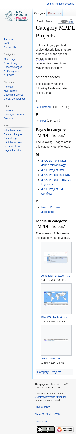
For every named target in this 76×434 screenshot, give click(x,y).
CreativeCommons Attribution (50, 397)
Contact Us (10, 47)
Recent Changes (13, 67)
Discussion (54, 13)
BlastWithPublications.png (56, 317)
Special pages (11, 138)
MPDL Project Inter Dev (55, 174)
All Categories (11, 71)
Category (43, 372)
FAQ (6, 43)
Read (36, 21)
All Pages (9, 75)
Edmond (45, 107)
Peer (43, 120)
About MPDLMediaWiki (47, 414)
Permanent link (12, 146)
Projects (56, 372)
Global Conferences (14, 98)
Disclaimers (41, 421)
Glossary (8, 118)
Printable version (13, 142)
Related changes (13, 134)
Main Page (9, 59)
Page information (13, 150)
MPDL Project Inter (52, 170)
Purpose (8, 39)
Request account (64, 3)
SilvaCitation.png (51, 358)
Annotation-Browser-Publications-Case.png (56, 275)
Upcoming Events (13, 94)
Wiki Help (9, 110)
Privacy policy (42, 407)
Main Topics (10, 90)
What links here (12, 130)
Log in (50, 3)
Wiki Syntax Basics (14, 114)
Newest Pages (11, 63)
